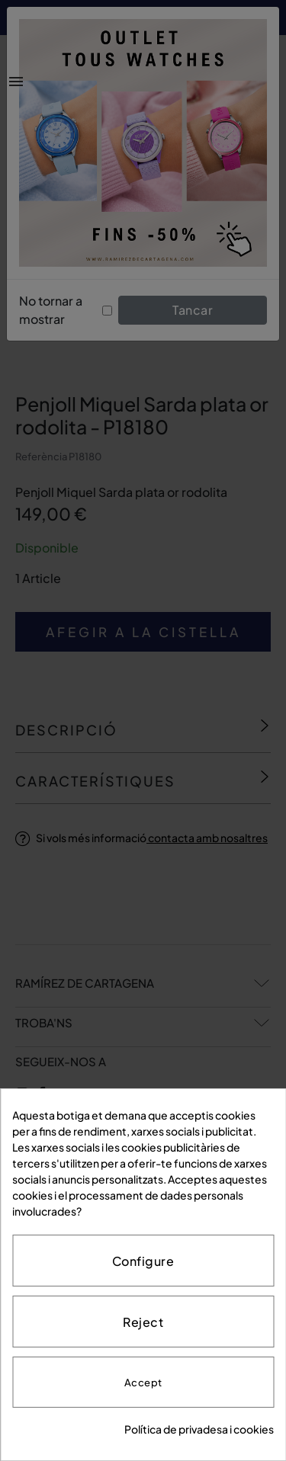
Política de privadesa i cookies (199, 1429)
